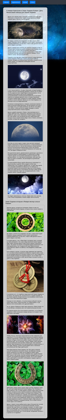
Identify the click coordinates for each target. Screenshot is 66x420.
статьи (32, 2)
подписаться (16, 2)
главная (6, 2)
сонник (25, 2)
